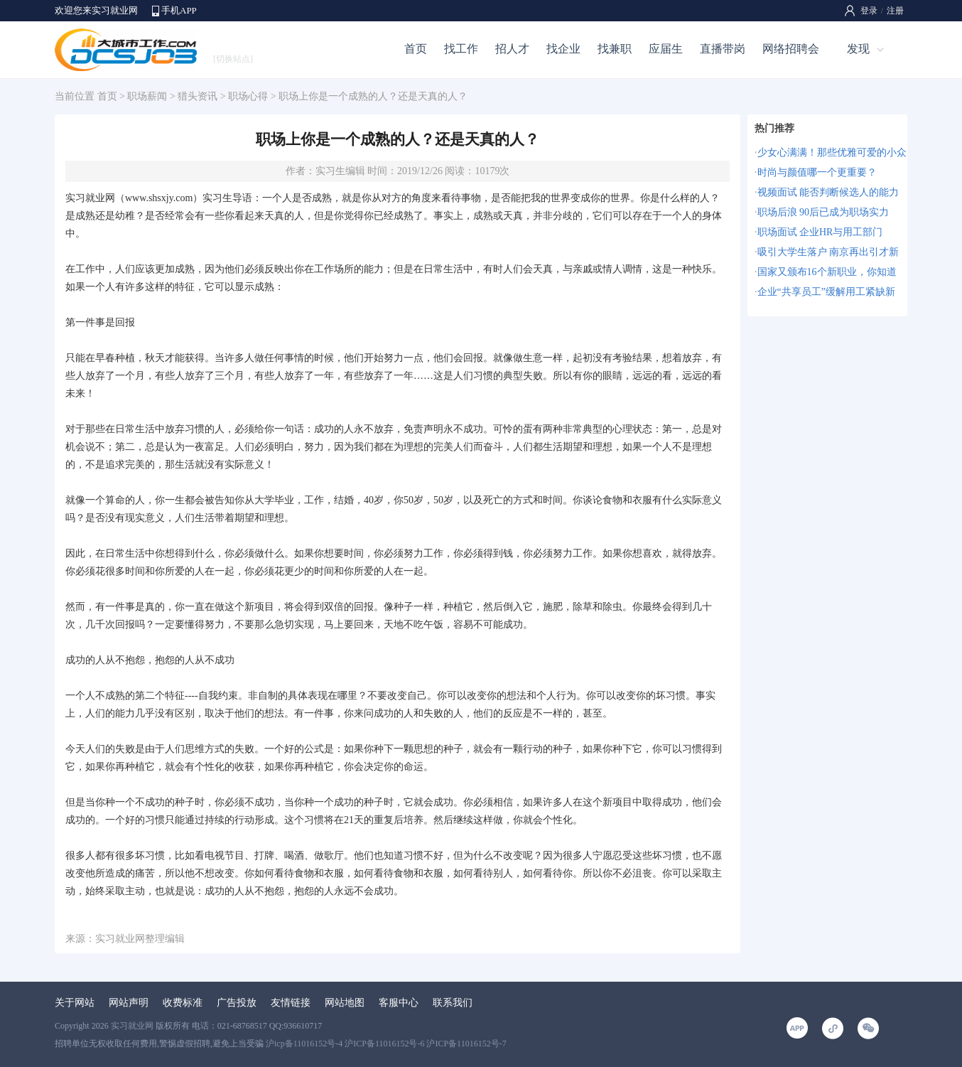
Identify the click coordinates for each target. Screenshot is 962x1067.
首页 (415, 49)
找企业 (563, 49)
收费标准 (182, 1002)
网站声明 (128, 1002)
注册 (895, 11)
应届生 (666, 49)
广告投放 (236, 1002)
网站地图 (344, 1002)
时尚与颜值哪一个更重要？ (817, 172)
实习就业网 (90, 198)
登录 (868, 11)
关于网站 (74, 1002)
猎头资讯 (197, 96)
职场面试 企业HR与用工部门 (820, 232)
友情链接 (290, 1002)
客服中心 (398, 1002)
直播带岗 (722, 49)
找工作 (461, 49)
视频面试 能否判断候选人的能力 (828, 192)
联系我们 (452, 1002)
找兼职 (615, 49)
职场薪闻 (147, 96)
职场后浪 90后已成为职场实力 (823, 212)
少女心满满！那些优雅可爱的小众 (832, 152)
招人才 (512, 49)
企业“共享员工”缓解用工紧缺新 (826, 291)
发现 (858, 49)
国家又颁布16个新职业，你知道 (827, 272)
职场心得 (248, 96)
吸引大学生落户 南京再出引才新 (828, 252)
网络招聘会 (790, 49)
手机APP (179, 10)
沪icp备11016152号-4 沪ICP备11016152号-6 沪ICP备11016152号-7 (386, 1044)
